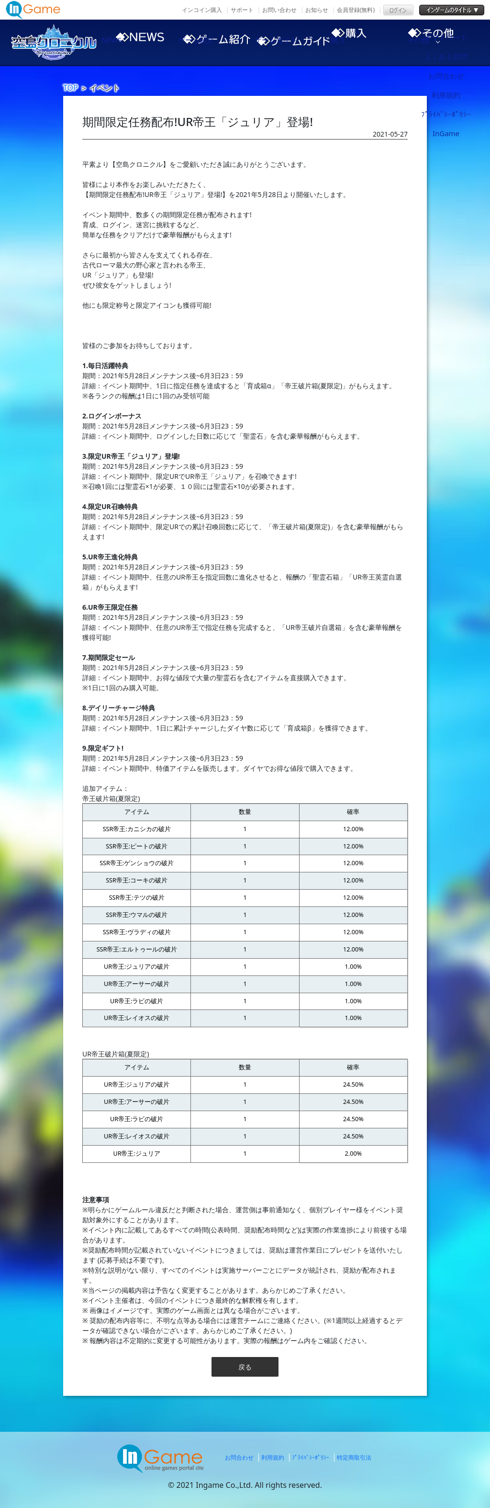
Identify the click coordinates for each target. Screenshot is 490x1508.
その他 (450, 42)
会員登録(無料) (356, 10)
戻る (245, 1366)
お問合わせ (239, 1457)
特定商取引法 (354, 1457)
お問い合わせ (279, 10)
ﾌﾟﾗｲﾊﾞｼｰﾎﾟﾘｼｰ (310, 1457)
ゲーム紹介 (206, 42)
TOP (70, 87)
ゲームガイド (288, 42)
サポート (242, 10)
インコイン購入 (202, 10)
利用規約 (272, 1457)
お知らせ (316, 10)
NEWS (125, 42)
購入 (369, 42)
